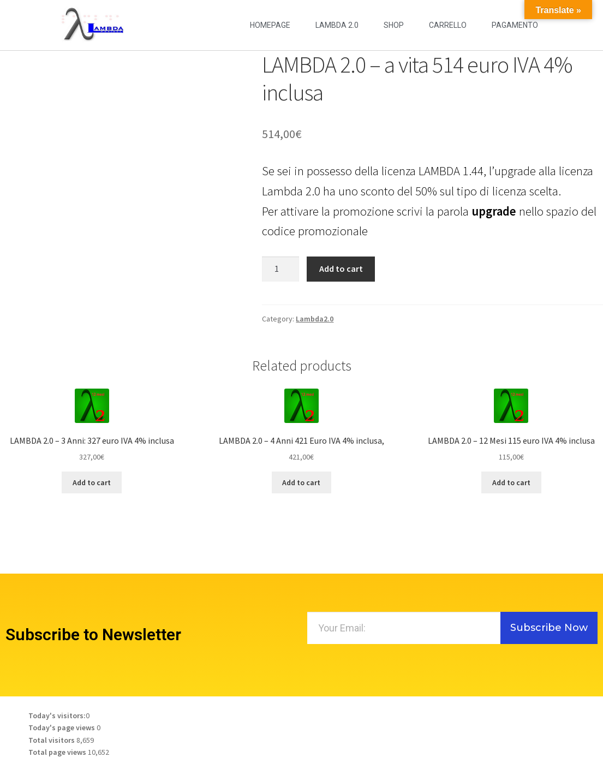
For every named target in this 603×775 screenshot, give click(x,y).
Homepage (270, 25)
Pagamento (515, 25)
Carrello (448, 25)
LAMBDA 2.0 (337, 25)
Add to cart (341, 268)
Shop (394, 25)
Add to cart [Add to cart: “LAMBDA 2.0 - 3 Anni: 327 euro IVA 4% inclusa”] (92, 482)
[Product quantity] (280, 269)
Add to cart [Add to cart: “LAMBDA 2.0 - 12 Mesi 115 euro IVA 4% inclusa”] (511, 482)
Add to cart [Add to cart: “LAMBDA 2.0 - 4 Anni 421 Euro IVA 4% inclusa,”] (301, 482)
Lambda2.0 (314, 319)
